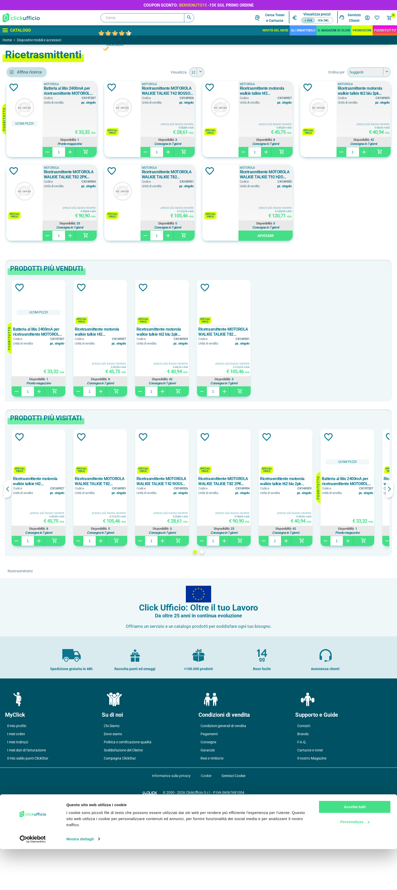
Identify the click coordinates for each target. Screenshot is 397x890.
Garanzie (208, 834)
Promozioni (362, 30)
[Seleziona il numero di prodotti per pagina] (233, 72)
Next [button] (389, 572)
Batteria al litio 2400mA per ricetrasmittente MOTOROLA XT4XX (144, 91)
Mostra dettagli (80, 880)
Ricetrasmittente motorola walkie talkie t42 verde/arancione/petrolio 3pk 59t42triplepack (355, 91)
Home (7, 40)
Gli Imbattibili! (303, 30)
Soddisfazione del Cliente (123, 834)
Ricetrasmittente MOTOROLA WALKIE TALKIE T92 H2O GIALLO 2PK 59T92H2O (145, 258)
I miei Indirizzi (17, 826)
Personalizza (354, 863)
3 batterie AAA (34, 306)
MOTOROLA (32, 263)
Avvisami (148, 319)
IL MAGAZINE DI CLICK (334, 30)
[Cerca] (147, 17)
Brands (303, 818)
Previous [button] (81, 572)
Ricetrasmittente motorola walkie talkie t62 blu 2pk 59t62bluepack (142, 174)
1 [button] (232, 635)
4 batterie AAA (34, 329)
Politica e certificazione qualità (127, 826)
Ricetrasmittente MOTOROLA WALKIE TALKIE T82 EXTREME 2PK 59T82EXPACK (356, 174)
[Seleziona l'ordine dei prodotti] (369, 72)
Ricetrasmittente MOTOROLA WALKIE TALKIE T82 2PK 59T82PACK (250, 174)
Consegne (208, 826)
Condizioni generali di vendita (223, 809)
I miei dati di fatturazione (26, 834)
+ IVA (308, 20)
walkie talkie (32, 231)
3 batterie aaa (33, 295)
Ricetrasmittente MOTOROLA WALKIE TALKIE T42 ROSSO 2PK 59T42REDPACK (250, 91)
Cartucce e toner (310, 834)
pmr (25, 220)
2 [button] (239, 635)
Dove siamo (113, 818)
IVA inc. (323, 20)
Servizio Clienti (354, 18)
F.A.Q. (302, 826)
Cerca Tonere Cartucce (275, 18)
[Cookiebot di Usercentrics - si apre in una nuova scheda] (33, 880)
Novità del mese (275, 30)
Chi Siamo (112, 809)
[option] (112, 421)
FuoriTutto (385, 30)
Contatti (303, 809)
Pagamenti (209, 818)
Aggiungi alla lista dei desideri (87, 87)
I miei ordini (16, 818)
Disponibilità (147, 140)
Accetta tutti (355, 848)
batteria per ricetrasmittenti (42, 208)
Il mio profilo (16, 809)
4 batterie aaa (33, 317)
